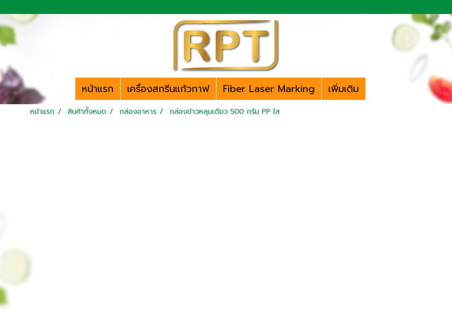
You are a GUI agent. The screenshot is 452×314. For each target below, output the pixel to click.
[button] (373, 88)
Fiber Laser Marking (269, 89)
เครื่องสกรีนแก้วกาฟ (168, 89)
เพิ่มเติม (343, 89)
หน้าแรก (98, 89)
